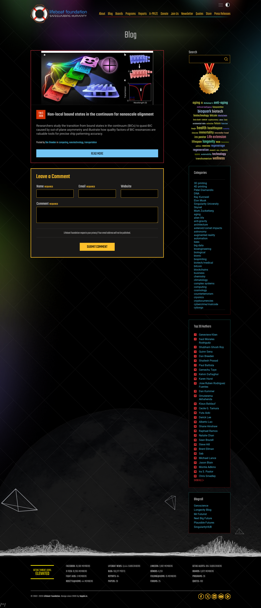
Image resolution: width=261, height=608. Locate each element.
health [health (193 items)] (202, 128)
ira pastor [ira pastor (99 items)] (200, 137)
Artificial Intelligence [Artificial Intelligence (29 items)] (204, 107)
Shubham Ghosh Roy (211, 347)
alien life (199, 217)
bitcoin (198, 266)
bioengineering (202, 248)
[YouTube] (221, 596)
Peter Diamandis (203, 190)
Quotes (199, 14)
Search (226, 59)
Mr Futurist (200, 514)
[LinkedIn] (214, 596)
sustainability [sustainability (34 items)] (206, 154)
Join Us (175, 14)
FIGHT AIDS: (71, 576)
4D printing (200, 186)
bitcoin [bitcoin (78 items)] (213, 115)
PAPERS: (111, 581)
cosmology (200, 290)
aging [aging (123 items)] (196, 103)
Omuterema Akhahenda (206, 397)
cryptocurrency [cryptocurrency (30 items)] (213, 120)
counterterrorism (203, 293)
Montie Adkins (207, 467)
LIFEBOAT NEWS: (115, 566)
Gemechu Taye (207, 369)
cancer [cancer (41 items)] (204, 120)
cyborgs (198, 307)
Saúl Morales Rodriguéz (206, 341)
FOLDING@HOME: (157, 576)
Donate (164, 14)
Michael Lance (207, 458)
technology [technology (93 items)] (219, 154)
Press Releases (222, 14)
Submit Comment (97, 247)
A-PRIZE (153, 14)
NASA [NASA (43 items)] (218, 142)
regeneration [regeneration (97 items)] (201, 150)
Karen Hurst (206, 378)
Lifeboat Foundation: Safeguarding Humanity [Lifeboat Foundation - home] (59, 14)
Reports (142, 14)
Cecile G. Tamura (209, 408)
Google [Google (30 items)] (193, 129)
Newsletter (187, 14)
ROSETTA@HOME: (73, 581)
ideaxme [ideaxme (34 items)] (195, 133)
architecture (201, 224)
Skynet (198, 207)
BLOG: (110, 571)
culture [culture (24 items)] (221, 120)
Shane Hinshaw (208, 426)
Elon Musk (200, 200)
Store (209, 14)
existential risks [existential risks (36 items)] (199, 124)
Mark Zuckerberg (204, 210)
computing (63, 142)
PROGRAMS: (197, 576)
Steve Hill (204, 444)
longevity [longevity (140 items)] (209, 142)
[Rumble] (227, 596)
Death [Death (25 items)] (225, 120)
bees (196, 241)
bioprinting (200, 259)
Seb (201, 453)
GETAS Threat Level (42, 572)
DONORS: (154, 571)
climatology (201, 280)
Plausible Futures (204, 522)
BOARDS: (196, 571)
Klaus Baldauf (207, 403)
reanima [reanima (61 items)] (206, 146)
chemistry (199, 276)
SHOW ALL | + (199, 480)
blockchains (201, 269)
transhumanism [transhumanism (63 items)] (204, 158)
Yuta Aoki (204, 412)
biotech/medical (203, 262)
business (199, 273)
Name (44, 186)
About (102, 14)
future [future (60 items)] (217, 123)
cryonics (199, 297)
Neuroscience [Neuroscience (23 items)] (225, 142)
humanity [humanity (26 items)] (226, 129)
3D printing (200, 183)
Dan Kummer (206, 391)
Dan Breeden (50, 142)
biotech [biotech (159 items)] (217, 111)
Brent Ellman (206, 449)
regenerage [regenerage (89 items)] (218, 146)
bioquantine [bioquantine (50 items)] (218, 107)
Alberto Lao (205, 421)
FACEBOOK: (70, 566)
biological (199, 252)
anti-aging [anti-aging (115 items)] (221, 103)
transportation (90, 142)
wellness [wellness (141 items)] (219, 158)
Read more (97, 153)
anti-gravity (200, 221)
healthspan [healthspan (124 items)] (214, 128)
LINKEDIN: (154, 566)
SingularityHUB (203, 527)
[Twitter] (207, 596)
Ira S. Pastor (206, 471)
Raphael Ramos (208, 431)
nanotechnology (76, 142)
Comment (47, 204)
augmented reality (204, 235)
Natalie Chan (206, 435)
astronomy (200, 231)
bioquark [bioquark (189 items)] (204, 111)
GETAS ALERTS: (198, 566)
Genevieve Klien (208, 334)
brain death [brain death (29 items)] (197, 120)
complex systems (204, 283)
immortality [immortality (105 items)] (206, 133)
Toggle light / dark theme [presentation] (227, 5)
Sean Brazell (206, 440)
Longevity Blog (202, 509)
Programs (131, 14)
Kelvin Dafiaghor (209, 374)
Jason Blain (206, 462)
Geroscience (201, 505)
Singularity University (206, 203)
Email (87, 186)
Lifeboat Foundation (52, 596)
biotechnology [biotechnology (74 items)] (201, 115)
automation (201, 238)
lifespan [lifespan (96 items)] (197, 142)
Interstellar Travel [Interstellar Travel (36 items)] (222, 133)
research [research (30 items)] (213, 150)
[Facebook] (201, 596)
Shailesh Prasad (208, 360)
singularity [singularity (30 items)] (224, 150)
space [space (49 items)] (197, 154)
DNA (196, 193)
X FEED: (69, 571)
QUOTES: (196, 581)
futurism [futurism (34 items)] (224, 124)
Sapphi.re (83, 596)
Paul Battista (206, 365)
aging (197, 214)
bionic (197, 255)
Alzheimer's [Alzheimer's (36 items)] (208, 103)
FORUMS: (154, 581)
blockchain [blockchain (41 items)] (222, 116)
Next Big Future (203, 518)
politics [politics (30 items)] (198, 146)
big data (199, 245)
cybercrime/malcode (206, 304)
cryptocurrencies (203, 300)
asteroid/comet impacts (208, 228)
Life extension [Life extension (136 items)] (216, 137)
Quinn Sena (206, 351)
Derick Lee (205, 417)
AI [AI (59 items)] (202, 103)
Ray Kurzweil (201, 197)
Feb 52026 (41, 115)
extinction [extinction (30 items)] (209, 124)
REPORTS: (112, 576)
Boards (119, 14)
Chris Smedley (207, 476)
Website (126, 186)
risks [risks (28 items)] (217, 150)
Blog (110, 14)
